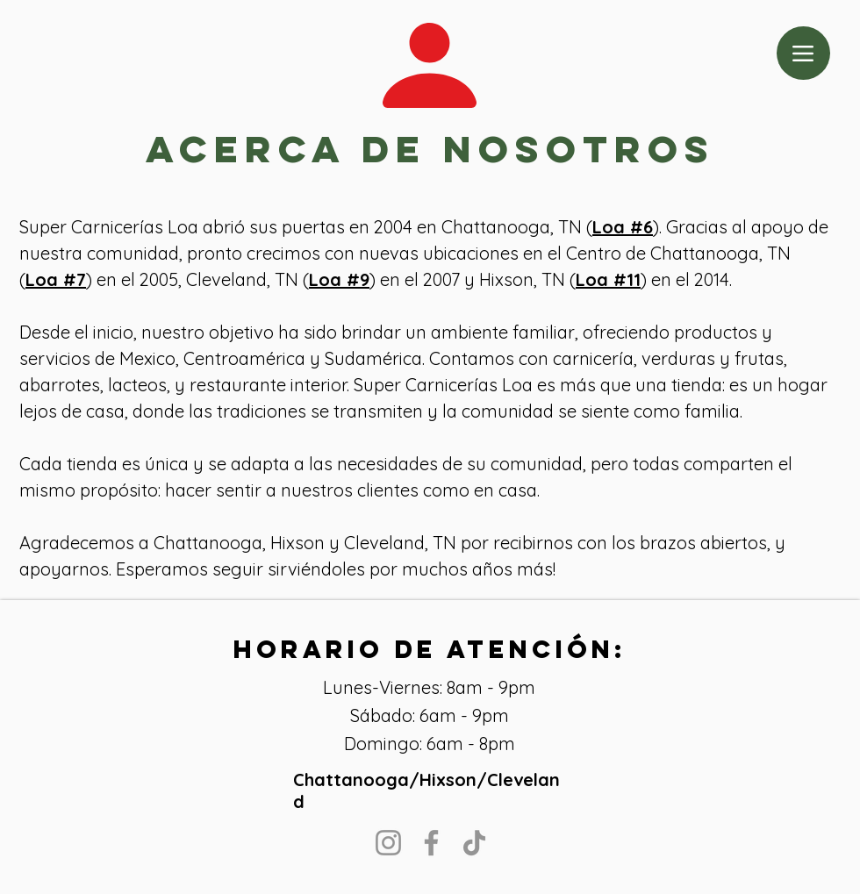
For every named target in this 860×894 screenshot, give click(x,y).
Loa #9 (339, 279)
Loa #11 (608, 279)
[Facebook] (431, 843)
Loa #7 (55, 279)
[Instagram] (388, 843)
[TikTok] (474, 843)
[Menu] (803, 53)
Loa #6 (622, 227)
